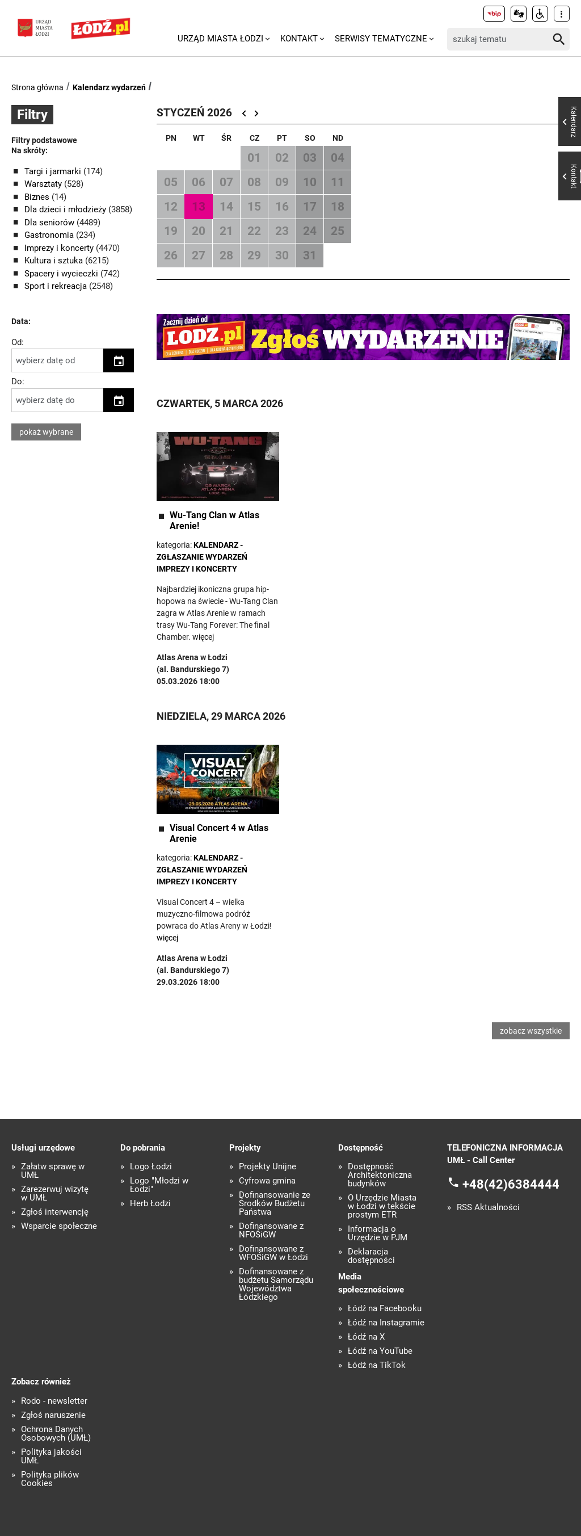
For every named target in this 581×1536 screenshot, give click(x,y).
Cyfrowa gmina (267, 1181)
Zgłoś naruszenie (53, 1415)
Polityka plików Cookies (50, 1479)
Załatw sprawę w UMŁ (53, 1171)
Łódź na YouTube (380, 1351)
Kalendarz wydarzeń (109, 87)
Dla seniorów (50, 222)
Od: (17, 342)
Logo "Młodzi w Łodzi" (159, 1185)
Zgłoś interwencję (55, 1212)
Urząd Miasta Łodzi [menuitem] (220, 38)
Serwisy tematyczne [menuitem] (381, 38)
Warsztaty (44, 184)
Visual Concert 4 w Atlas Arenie (219, 833)
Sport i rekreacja (56, 286)
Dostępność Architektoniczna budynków (380, 1175)
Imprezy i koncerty (60, 248)
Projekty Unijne (267, 1167)
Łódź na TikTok (377, 1365)
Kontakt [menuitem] (299, 38)
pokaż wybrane (46, 432)
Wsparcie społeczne (59, 1226)
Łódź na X (366, 1337)
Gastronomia (50, 235)
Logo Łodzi (151, 1167)
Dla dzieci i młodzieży (66, 209)
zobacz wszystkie (531, 1030)
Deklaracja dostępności (371, 1256)
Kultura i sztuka (54, 260)
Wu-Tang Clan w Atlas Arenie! (214, 520)
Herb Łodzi (150, 1203)
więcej (203, 636)
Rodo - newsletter (54, 1401)
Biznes (38, 197)
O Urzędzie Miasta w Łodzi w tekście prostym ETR (382, 1206)
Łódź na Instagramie (386, 1323)
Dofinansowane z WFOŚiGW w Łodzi (273, 1253)
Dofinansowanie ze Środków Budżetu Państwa (274, 1203)
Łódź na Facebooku (385, 1308)
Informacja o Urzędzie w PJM (377, 1233)
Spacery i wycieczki (62, 273)
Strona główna (37, 87)
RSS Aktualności (488, 1207)
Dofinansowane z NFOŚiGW (271, 1230)
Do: (17, 381)
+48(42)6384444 (510, 1184)
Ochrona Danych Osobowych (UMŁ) (56, 1433)
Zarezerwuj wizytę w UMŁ (55, 1193)
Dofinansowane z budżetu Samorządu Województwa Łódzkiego (276, 1285)
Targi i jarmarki (53, 171)
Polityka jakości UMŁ (51, 1456)
